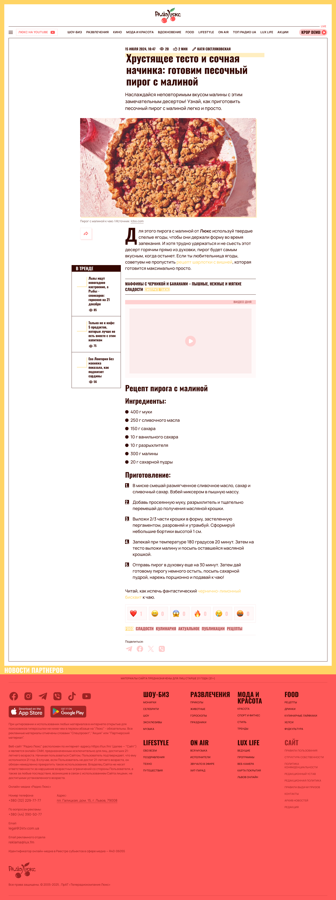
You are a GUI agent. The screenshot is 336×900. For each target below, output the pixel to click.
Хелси (289, 722)
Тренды (242, 728)
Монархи (149, 702)
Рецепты (235, 629)
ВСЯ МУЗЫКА (198, 750)
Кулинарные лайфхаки (301, 715)
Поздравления (154, 757)
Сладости (145, 629)
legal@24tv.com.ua (24, 828)
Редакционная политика (303, 780)
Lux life (266, 32)
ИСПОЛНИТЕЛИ (200, 757)
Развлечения (97, 32)
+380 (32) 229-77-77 (25, 800)
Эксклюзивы (152, 722)
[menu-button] (11, 32)
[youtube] (86, 696)
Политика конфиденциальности (301, 765)
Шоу (146, 715)
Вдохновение (169, 32)
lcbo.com (137, 221)
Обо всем (150, 750)
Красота (243, 709)
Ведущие (243, 750)
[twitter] (151, 649)
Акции (283, 32)
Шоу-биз (75, 32)
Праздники (198, 722)
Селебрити (151, 709)
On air (223, 32)
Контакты (292, 794)
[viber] (162, 649)
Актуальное (189, 629)
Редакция (292, 807)
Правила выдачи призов (302, 787)
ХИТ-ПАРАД (197, 770)
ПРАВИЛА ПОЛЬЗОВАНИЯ (301, 750)
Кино (117, 32)
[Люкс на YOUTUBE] (37, 32)
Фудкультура (294, 729)
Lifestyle (206, 32)
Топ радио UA (244, 32)
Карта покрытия (249, 770)
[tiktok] (72, 696)
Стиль (241, 722)
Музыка (148, 729)
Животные (197, 709)
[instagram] (28, 696)
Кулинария (166, 629)
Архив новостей (296, 800)
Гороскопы (198, 715)
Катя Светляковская (214, 49)
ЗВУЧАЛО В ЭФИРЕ (202, 764)
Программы (245, 757)
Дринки (290, 709)
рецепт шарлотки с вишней (204, 262)
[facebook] (140, 649)
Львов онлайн (247, 777)
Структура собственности (304, 757)
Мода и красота (140, 32)
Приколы (196, 702)
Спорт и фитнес (248, 715)
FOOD (190, 32)
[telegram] (129, 649)
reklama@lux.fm (21, 842)
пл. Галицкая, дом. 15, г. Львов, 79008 (87, 800)
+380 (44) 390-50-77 (25, 814)
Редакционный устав (300, 774)
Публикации (213, 629)
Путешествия (153, 770)
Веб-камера (245, 764)
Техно (147, 764)
